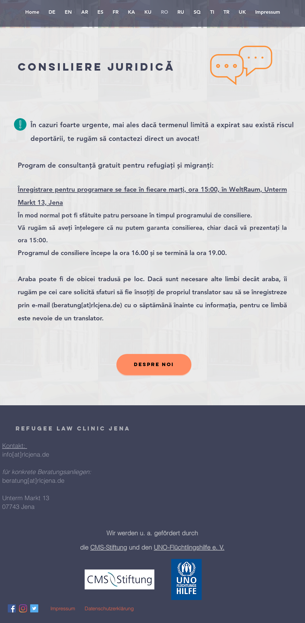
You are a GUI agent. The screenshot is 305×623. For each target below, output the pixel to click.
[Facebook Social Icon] (12, 608)
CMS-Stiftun (106, 547)
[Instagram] (23, 608)
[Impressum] (62, 608)
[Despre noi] (153, 364)
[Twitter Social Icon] (34, 608)
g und (132, 547)
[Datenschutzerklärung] (109, 608)
